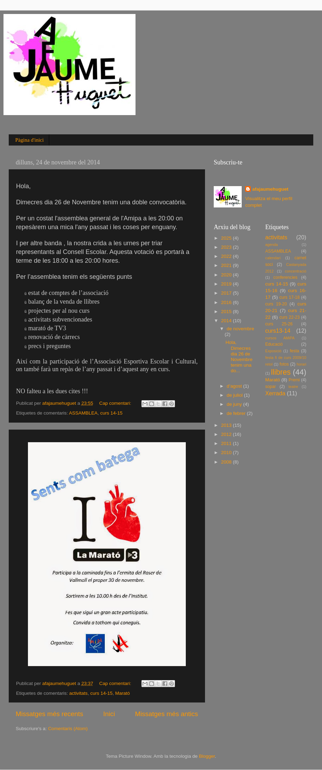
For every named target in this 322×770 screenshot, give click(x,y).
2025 (227, 238)
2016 (227, 302)
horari (301, 364)
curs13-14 (278, 330)
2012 (227, 434)
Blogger (207, 756)
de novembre (240, 328)
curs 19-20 (276, 304)
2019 (227, 284)
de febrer (237, 413)
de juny (235, 404)
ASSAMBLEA (83, 413)
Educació (274, 344)
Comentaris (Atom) (68, 728)
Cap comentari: (115, 403)
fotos (284, 364)
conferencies (285, 277)
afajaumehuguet (270, 189)
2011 (227, 443)
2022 (227, 256)
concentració (295, 271)
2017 (227, 293)
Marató (122, 693)
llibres (281, 372)
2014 (227, 320)
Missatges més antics (166, 714)
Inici (109, 714)
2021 (227, 265)
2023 (227, 247)
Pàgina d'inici (29, 140)
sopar (270, 386)
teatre (293, 386)
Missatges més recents (49, 714)
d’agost (235, 386)
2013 (227, 425)
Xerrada (275, 393)
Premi (294, 379)
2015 (227, 311)
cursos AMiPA (280, 338)
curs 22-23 (289, 317)
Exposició (273, 351)
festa (294, 350)
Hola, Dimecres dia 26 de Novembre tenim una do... (239, 356)
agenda (271, 244)
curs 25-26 (279, 324)
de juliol (235, 395)
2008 (227, 462)
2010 (227, 452)
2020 (227, 274)
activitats (78, 693)
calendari (273, 258)
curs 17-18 (289, 297)
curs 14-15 (111, 413)
